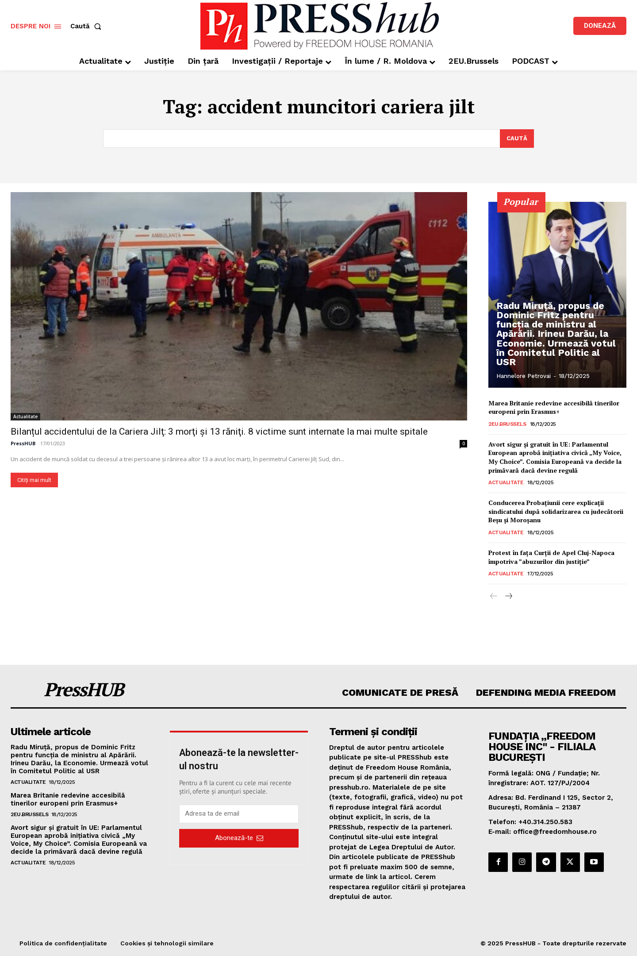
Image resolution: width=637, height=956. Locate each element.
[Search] (517, 138)
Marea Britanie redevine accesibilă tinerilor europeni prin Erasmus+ (553, 407)
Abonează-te (239, 838)
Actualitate (25, 416)
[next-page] (508, 597)
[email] (239, 814)
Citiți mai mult (34, 480)
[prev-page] (493, 597)
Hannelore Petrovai (523, 376)
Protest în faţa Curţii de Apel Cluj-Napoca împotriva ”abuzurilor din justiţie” (551, 557)
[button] (87, 26)
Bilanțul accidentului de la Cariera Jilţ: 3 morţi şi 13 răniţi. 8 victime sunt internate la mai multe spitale (219, 431)
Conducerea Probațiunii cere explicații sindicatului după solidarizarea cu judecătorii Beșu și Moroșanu (555, 511)
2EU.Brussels (507, 424)
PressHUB (23, 443)
